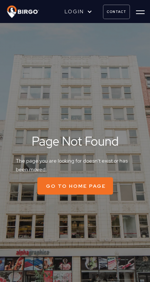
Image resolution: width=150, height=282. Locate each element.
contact (116, 12)
